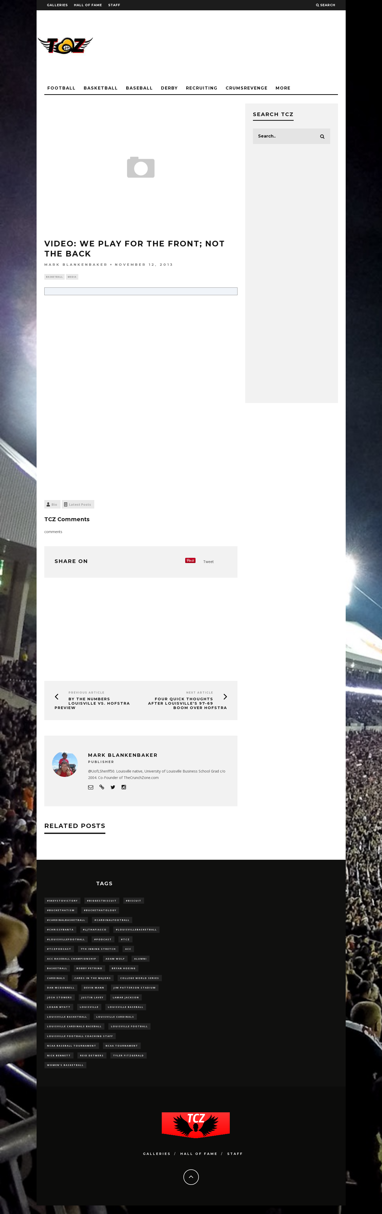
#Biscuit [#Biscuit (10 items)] (133, 901)
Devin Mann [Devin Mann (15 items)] (94, 992)
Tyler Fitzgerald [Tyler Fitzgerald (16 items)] (128, 1063)
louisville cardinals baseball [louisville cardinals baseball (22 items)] (74, 1032)
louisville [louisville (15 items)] (89, 1012)
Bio (54, 505)
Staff (114, 5)
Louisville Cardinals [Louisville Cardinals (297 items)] (115, 1022)
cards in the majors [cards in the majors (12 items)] (92, 982)
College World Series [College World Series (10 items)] (139, 982)
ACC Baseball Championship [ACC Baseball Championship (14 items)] (71, 961)
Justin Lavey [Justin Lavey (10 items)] (92, 1002)
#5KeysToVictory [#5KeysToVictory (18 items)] (62, 901)
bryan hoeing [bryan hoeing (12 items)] (124, 972)
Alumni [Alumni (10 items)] (140, 961)
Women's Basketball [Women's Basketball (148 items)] (65, 1073)
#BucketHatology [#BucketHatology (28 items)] (100, 911)
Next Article (199, 693)
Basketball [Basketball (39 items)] (57, 972)
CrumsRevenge (247, 88)
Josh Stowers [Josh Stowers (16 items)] (59, 1002)
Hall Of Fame (88, 5)
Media (72, 277)
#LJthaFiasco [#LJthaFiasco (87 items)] (95, 931)
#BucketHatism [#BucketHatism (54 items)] (61, 911)
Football (61, 88)
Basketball (101, 88)
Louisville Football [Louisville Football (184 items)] (129, 1032)
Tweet (208, 562)
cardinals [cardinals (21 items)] (56, 982)
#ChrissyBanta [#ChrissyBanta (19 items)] (60, 931)
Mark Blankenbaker (76, 264)
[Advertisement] (252, 46)
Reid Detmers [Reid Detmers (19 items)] (92, 1063)
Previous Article (87, 693)
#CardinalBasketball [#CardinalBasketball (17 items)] (66, 921)
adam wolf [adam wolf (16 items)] (115, 961)
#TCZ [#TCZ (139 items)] (125, 941)
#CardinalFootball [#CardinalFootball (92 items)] (112, 921)
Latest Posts (80, 505)
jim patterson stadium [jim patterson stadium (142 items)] (135, 992)
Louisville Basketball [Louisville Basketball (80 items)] (67, 1022)
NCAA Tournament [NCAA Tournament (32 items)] (122, 1053)
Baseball (139, 88)
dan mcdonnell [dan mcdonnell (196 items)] (61, 992)
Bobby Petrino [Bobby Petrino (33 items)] (90, 972)
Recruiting (202, 88)
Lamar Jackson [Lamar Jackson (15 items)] (126, 1002)
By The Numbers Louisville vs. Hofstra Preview (92, 704)
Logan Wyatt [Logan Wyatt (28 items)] (59, 1012)
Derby (169, 88)
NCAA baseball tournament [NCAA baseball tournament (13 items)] (71, 1053)
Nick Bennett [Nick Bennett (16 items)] (59, 1063)
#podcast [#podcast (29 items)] (103, 941)
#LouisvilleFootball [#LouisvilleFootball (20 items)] (66, 941)
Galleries (57, 5)
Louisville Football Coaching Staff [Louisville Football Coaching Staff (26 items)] (80, 1042)
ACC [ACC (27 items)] (128, 951)
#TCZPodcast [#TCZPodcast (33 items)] (59, 951)
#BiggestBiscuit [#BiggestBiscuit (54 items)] (102, 901)
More (283, 88)
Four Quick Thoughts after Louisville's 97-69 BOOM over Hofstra (187, 704)
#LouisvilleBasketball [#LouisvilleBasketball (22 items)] (136, 931)
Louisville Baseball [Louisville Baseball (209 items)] (125, 1012)
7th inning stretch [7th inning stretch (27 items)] (98, 951)
